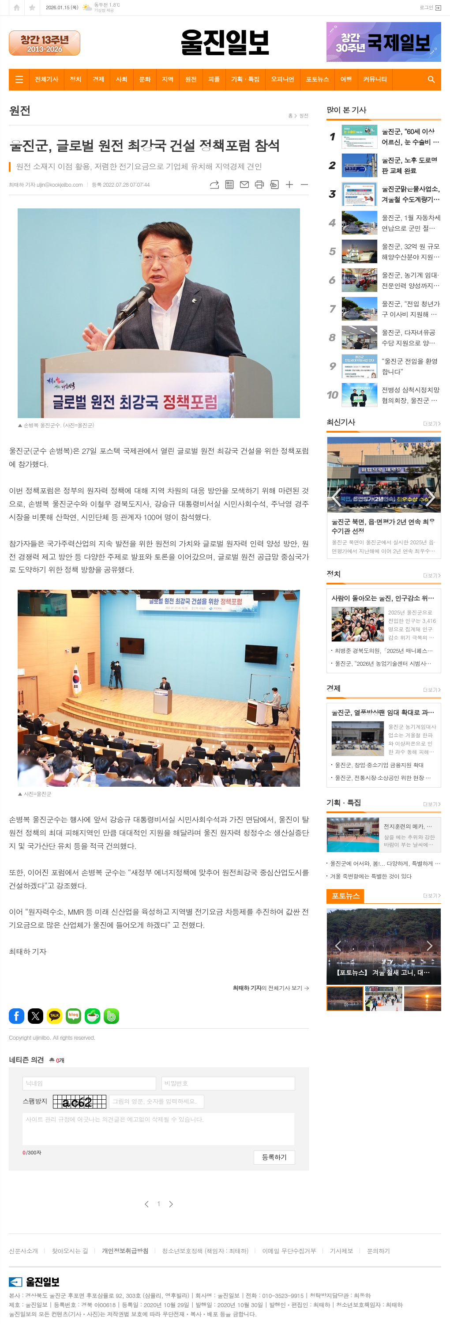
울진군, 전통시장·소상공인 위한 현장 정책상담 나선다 (385, 777)
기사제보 (341, 1250)
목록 (229, 184)
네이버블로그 (73, 1016)
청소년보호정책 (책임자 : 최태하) (205, 1250)
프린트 (259, 184)
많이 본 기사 (346, 110)
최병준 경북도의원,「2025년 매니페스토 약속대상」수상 (385, 650)
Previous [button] (337, 497)
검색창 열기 (429, 79)
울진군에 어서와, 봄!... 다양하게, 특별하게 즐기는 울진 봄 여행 (385, 863)
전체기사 (46, 79)
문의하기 (378, 1250)
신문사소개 (23, 1250)
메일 (244, 184)
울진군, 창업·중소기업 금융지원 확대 (379, 765)
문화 (144, 79)
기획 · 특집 (245, 79)
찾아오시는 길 (70, 1250)
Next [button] (431, 497)
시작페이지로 (16, 7)
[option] (384, 498)
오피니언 (282, 79)
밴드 (111, 1016)
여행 (346, 79)
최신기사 (340, 422)
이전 (147, 1204)
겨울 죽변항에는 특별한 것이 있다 (371, 876)
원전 (190, 79)
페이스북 (16, 1016)
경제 (98, 79)
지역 (167, 79)
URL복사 (214, 184)
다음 (171, 1204)
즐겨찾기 (32, 7)
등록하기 (274, 1157)
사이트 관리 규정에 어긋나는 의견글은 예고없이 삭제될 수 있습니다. (115, 1119)
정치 (75, 79)
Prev (337, 946)
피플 (214, 79)
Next (430, 946)
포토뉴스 (317, 79)
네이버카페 (92, 1016)
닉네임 (34, 1083)
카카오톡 (54, 1016)
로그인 (426, 7)
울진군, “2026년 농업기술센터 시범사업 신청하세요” (385, 663)
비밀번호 (176, 1083)
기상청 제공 (104, 10)
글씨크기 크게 (289, 184)
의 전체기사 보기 (267, 988)
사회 (121, 79)
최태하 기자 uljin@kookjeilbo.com (46, 184)
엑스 (35, 1016)
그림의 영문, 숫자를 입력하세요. (154, 1101)
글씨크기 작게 (304, 184)
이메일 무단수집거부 (289, 1250)
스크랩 (274, 184)
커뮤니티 (375, 79)
